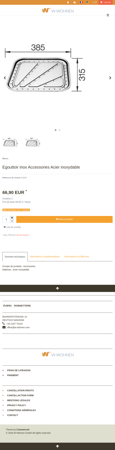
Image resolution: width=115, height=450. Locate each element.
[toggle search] (87, 2)
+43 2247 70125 (14, 323)
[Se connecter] (68, 2)
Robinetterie (22, 305)
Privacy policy (16, 405)
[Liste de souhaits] (94, 2)
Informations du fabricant (76, 256)
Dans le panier (64, 219)
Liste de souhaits (12, 227)
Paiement (10, 375)
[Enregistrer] (75, 2)
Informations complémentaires (45, 256)
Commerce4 (22, 429)
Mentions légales (18, 400)
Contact (12, 415)
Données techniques (15, 256)
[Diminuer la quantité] (12, 221)
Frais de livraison (22, 235)
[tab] (15, 256)
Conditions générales (21, 410)
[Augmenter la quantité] (12, 217)
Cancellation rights (20, 390)
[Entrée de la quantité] (6, 219)
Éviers (7, 305)
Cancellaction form (20, 395)
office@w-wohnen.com (18, 327)
